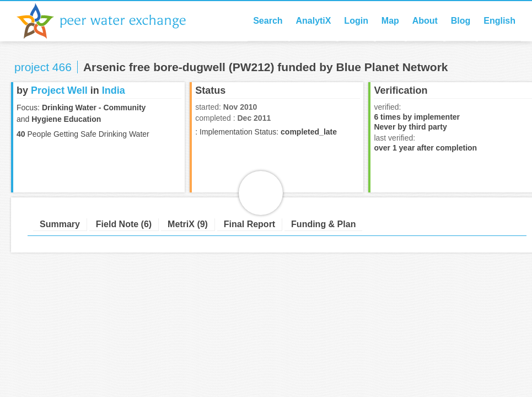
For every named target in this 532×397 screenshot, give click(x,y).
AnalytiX (313, 20)
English (499, 20)
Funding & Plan (323, 224)
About (425, 20)
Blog (461, 20)
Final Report (249, 224)
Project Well (59, 90)
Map (390, 20)
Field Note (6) (124, 224)
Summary (60, 224)
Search (267, 20)
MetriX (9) (188, 224)
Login (356, 20)
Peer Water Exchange (110, 21)
